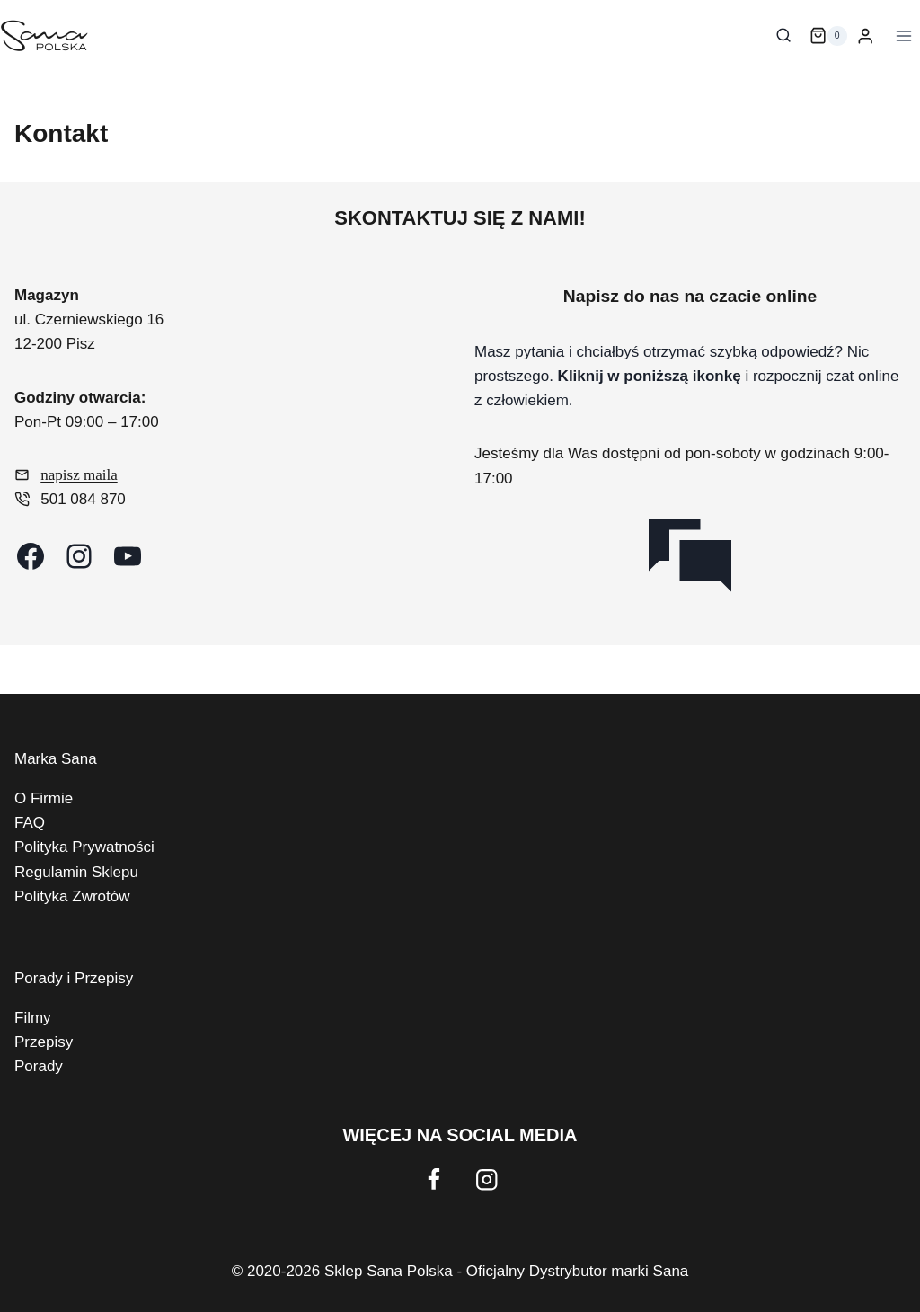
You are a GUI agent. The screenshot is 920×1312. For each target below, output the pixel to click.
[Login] (865, 36)
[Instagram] (486, 1180)
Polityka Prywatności (84, 846)
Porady (38, 1066)
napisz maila (78, 474)
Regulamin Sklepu (76, 872)
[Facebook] (433, 1180)
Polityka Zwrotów (71, 896)
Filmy (32, 1017)
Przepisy (43, 1041)
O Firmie (43, 798)
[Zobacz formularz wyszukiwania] (783, 36)
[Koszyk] (828, 36)
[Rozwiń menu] (901, 35)
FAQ (29, 822)
